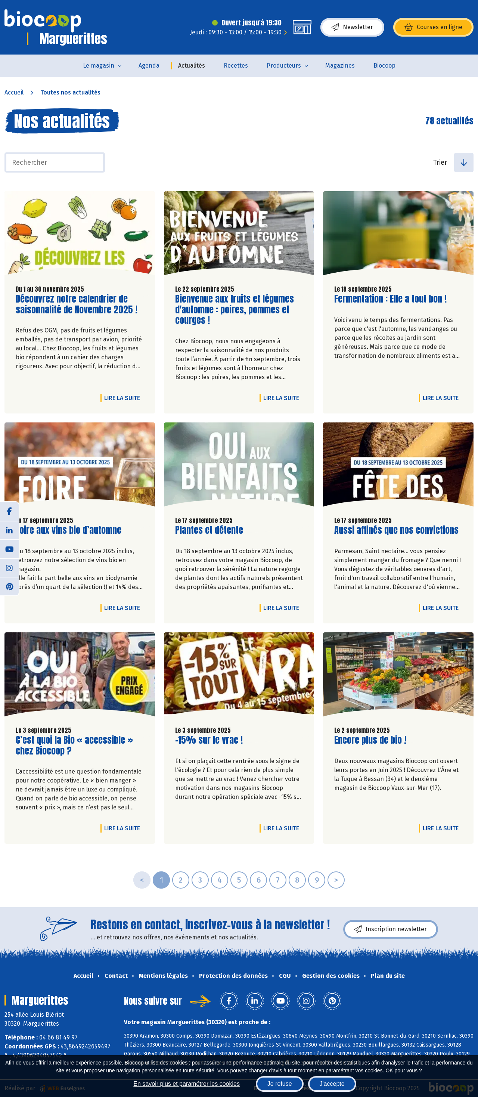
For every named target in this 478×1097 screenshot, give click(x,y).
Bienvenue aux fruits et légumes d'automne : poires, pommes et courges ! (234, 310)
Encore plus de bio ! (370, 740)
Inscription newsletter (390, 929)
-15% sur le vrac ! (209, 740)
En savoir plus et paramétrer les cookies (186, 1084)
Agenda (149, 65)
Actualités (191, 65)
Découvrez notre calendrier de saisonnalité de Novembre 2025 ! (76, 304)
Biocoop (384, 65)
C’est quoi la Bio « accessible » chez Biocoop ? (74, 745)
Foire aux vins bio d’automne (68, 530)
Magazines (340, 65)
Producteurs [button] (284, 65)
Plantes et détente (209, 530)
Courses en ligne (433, 27)
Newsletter (352, 27)
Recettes (236, 65)
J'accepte (332, 1084)
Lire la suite (124, 398)
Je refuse (279, 1084)
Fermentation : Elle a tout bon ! (390, 299)
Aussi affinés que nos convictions (396, 530)
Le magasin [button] (98, 65)
